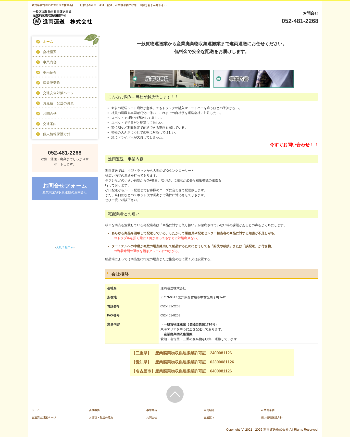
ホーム (48, 42)
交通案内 (50, 124)
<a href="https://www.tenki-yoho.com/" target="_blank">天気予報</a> (65, 224)
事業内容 (50, 62)
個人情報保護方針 (56, 134)
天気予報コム (65, 247)
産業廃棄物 (51, 83)
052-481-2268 (300, 21)
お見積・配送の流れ (58, 103)
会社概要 (50, 52)
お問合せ (50, 113)
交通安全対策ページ (58, 93)
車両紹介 (50, 72)
